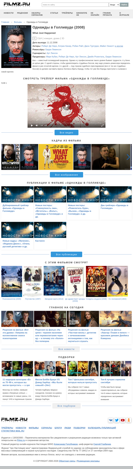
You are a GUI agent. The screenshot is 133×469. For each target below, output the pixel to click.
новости (9, 13)
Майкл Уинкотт (107, 46)
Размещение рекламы (88, 461)
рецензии (22, 13)
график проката (107, 14)
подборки (79, 428)
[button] (128, 157)
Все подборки (66, 406)
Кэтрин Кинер (64, 46)
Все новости (66, 349)
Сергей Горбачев (102, 444)
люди (67, 428)
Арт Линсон (52, 53)
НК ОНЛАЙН (95, 14)
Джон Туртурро (91, 46)
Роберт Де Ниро (49, 46)
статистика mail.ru (12, 431)
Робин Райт (77, 46)
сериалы (46, 428)
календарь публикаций (102, 428)
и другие (119, 46)
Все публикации (66, 254)
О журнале (124, 14)
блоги (58, 428)
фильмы (34, 428)
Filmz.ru (21, 440)
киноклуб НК (81, 14)
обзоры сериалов (37, 14)
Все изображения (66, 175)
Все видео (66, 132)
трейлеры (67, 13)
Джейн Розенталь (96, 57)
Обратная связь (67, 461)
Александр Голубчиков (66, 444)
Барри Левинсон (53, 49)
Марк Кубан (51, 57)
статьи (54, 13)
